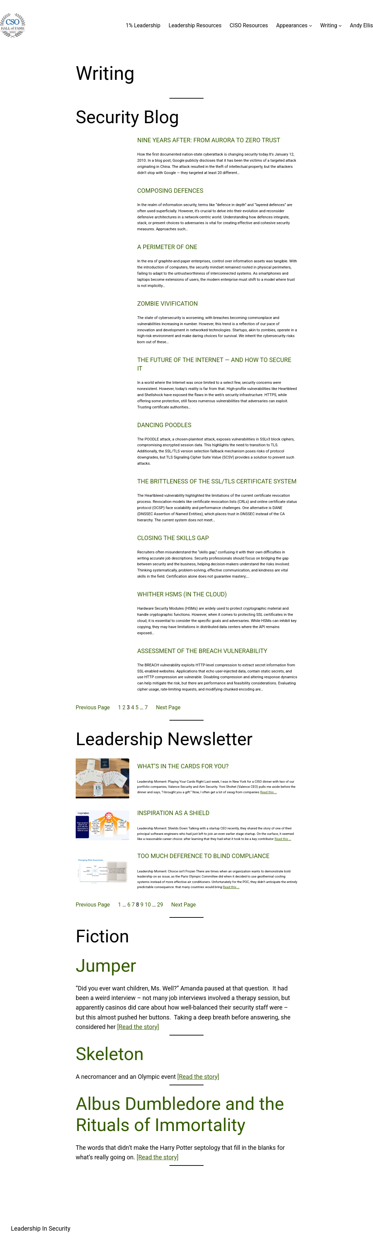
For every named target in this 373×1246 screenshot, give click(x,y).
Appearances (292, 25)
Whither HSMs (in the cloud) (182, 594)
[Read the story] (138, 1027)
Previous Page (93, 707)
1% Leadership (143, 25)
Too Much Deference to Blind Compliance (203, 856)
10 (148, 904)
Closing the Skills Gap (173, 538)
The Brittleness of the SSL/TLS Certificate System (217, 481)
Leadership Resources (194, 25)
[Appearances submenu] (310, 25)
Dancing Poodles (164, 425)
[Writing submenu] (340, 25)
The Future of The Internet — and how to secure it (214, 364)
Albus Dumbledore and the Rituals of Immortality (180, 1114)
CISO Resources (249, 25)
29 (160, 904)
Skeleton (110, 1054)
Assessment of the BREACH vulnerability (202, 651)
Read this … (268, 792)
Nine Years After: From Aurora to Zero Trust (208, 140)
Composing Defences (170, 190)
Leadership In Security (40, 1228)
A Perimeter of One (167, 247)
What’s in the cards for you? (183, 766)
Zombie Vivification (167, 303)
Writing (328, 25)
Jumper (106, 965)
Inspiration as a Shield (173, 813)
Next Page (168, 707)
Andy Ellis (361, 25)
